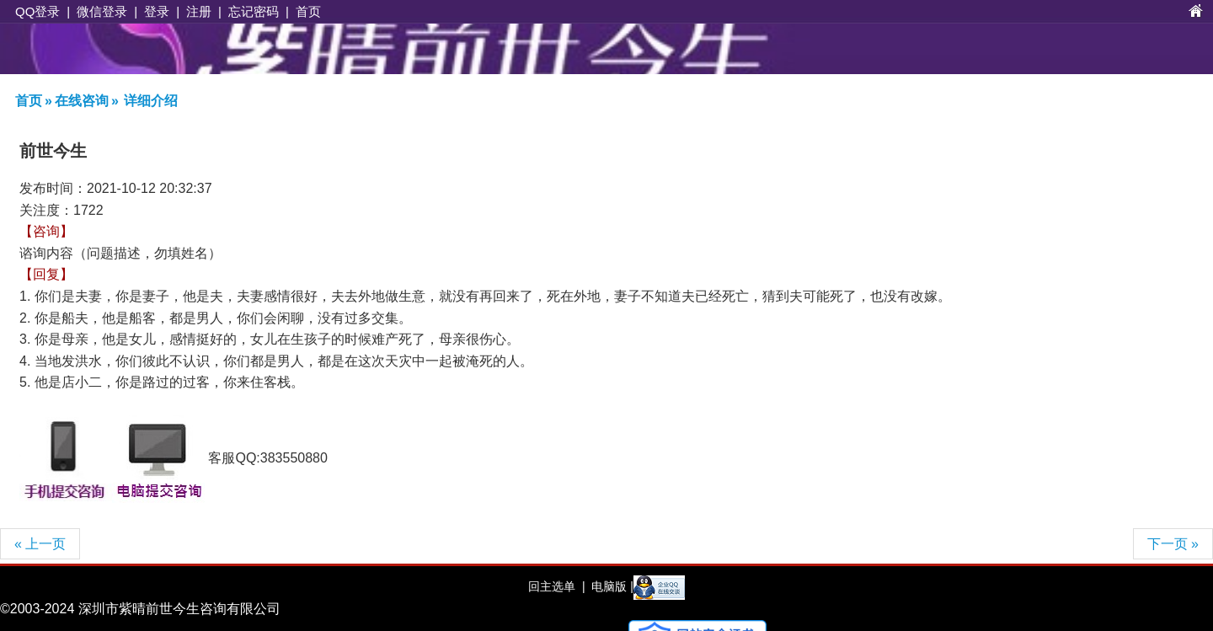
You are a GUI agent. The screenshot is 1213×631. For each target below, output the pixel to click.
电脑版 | (610, 586)
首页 (308, 11)
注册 (198, 11)
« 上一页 (40, 544)
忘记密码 (253, 11)
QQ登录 (37, 11)
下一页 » (1173, 544)
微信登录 (102, 11)
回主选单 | (556, 586)
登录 (156, 11)
